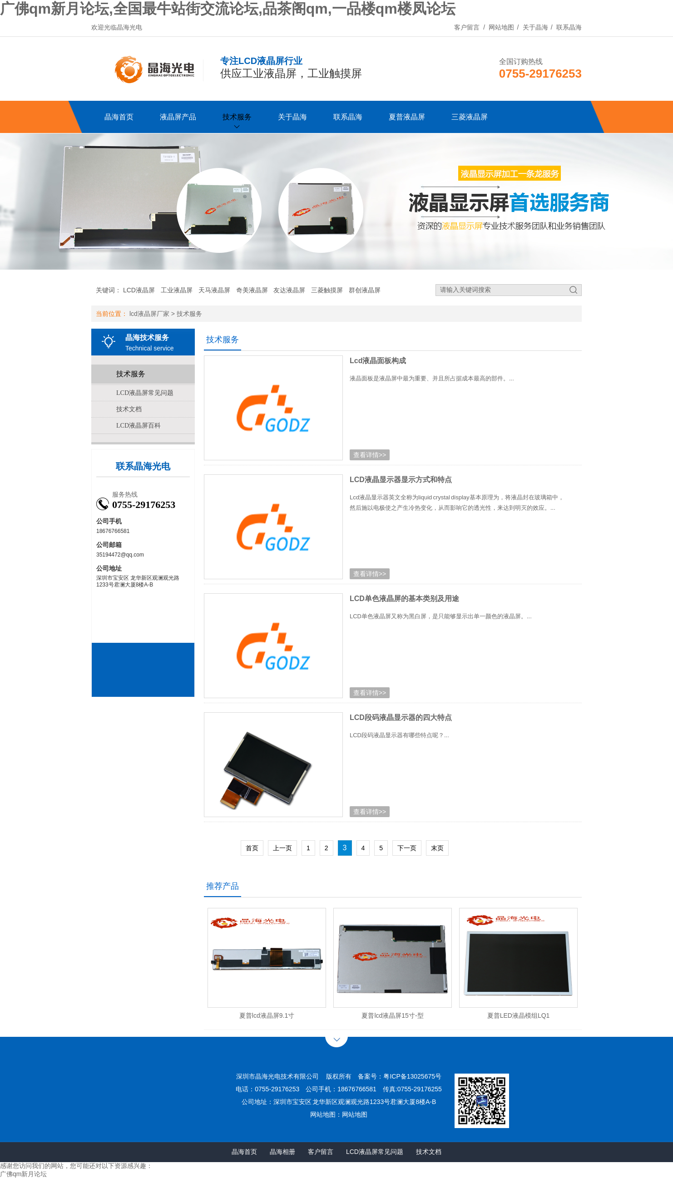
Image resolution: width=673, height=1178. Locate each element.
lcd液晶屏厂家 (149, 313)
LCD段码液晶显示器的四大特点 (401, 717)
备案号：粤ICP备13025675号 (399, 1076)
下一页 (406, 848)
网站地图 (501, 27)
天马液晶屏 (214, 290)
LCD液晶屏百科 (138, 425)
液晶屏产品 (178, 117)
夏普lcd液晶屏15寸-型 (392, 1015)
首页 (252, 848)
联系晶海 (569, 27)
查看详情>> (369, 454)
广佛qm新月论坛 (23, 1174)
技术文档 (129, 409)
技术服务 (237, 117)
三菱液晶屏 (469, 117)
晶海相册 (282, 1151)
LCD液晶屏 (139, 290)
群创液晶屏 (365, 290)
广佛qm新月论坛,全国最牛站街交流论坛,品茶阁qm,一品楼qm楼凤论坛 (227, 8)
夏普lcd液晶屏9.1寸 (266, 1015)
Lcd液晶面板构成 (378, 361)
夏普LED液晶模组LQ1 (518, 1015)
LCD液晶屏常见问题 (144, 392)
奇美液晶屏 (252, 290)
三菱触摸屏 (327, 290)
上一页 (282, 848)
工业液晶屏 (177, 290)
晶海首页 (119, 117)
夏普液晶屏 (407, 117)
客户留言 (467, 27)
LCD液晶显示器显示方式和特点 (401, 479)
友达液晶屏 (289, 290)
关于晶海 (535, 27)
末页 (437, 848)
